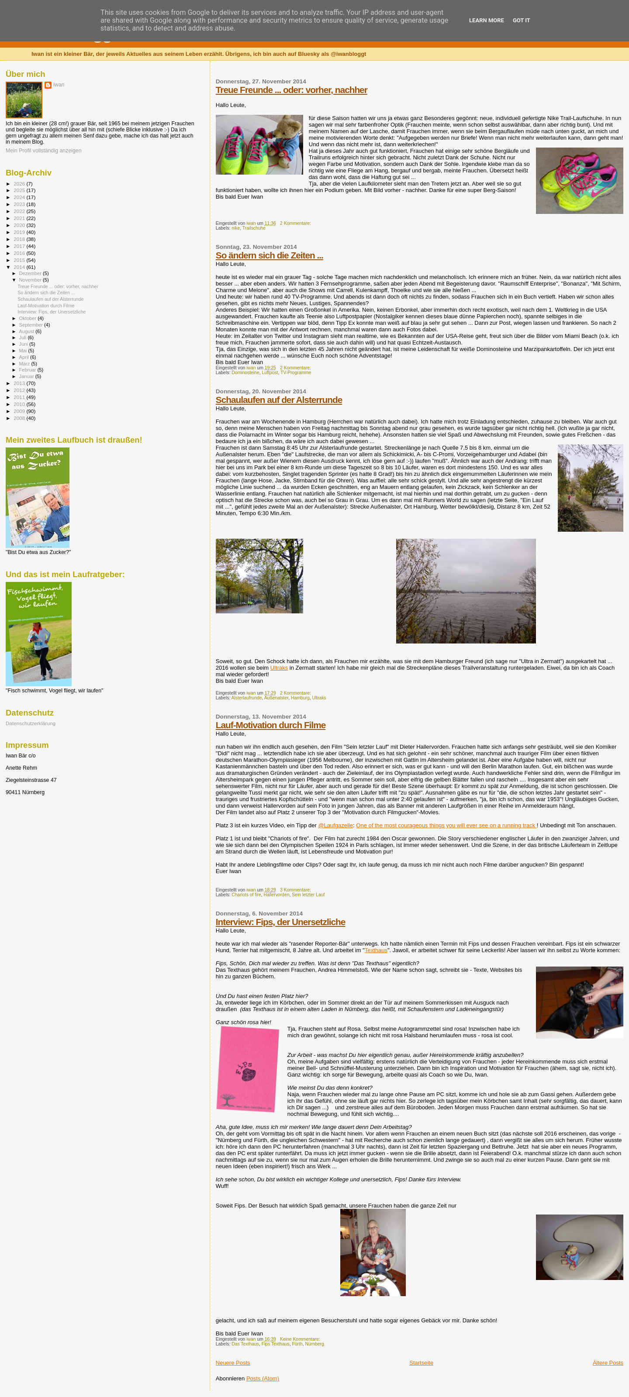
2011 (20, 397)
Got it (521, 20)
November (31, 279)
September (32, 324)
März (25, 363)
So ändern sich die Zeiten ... (269, 255)
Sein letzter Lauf (308, 894)
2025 (20, 190)
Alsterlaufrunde (247, 697)
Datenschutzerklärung (30, 723)
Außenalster (276, 697)
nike (236, 228)
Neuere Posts (233, 1362)
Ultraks (279, 667)
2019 (20, 232)
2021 (20, 218)
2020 (20, 225)
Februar (28, 369)
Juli (23, 337)
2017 (20, 246)
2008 (20, 418)
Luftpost (270, 372)
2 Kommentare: (296, 223)
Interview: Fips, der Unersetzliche (281, 922)
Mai (23, 350)
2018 (20, 239)
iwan (58, 85)
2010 (20, 404)
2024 (20, 197)
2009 (20, 411)
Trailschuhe (254, 228)
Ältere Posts (608, 1362)
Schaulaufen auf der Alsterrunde (279, 400)
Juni (24, 344)
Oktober (28, 318)
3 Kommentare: (296, 890)
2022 (20, 211)
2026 (20, 183)
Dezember (31, 273)
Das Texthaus (245, 1344)
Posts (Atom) (262, 1378)
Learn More (486, 20)
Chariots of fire (246, 894)
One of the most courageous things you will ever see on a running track (446, 825)
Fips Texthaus (276, 1344)
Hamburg (300, 697)
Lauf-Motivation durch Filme (270, 725)
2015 (20, 260)
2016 (20, 253)
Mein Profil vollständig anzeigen (44, 151)
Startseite (421, 1362)
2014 (20, 267)
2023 (20, 204)
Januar (27, 376)
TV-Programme (295, 372)
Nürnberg (314, 1344)
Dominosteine (245, 372)
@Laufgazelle (335, 825)
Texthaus (376, 950)
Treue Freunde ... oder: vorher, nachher (291, 90)
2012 (20, 390)
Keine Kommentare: (300, 1339)
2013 (20, 383)
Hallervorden (277, 894)
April (24, 357)
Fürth (297, 1344)
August (27, 331)
